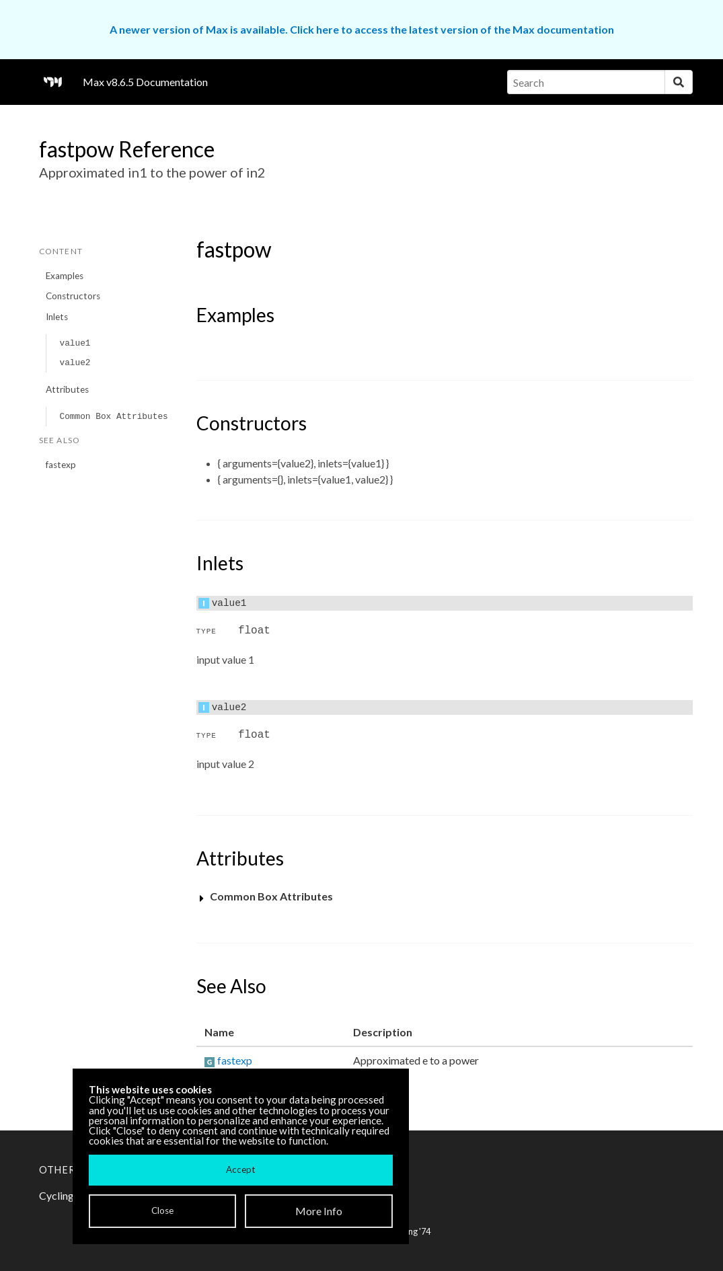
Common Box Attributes (113, 417)
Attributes (67, 389)
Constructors (73, 296)
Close (162, 1210)
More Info (318, 1210)
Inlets (57, 316)
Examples (64, 275)
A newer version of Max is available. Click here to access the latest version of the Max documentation (362, 29)
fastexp (61, 464)
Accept (240, 1169)
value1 (74, 343)
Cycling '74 (409, 1231)
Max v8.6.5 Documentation (145, 81)
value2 (74, 363)
